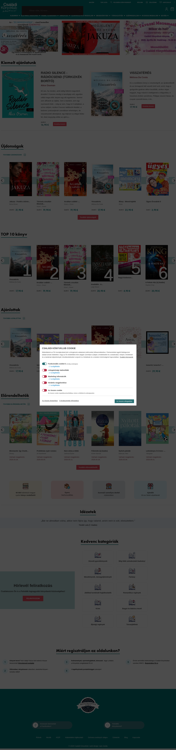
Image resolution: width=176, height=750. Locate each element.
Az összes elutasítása (50, 401)
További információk (126, 357)
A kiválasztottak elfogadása (69, 401)
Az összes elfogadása (124, 401)
